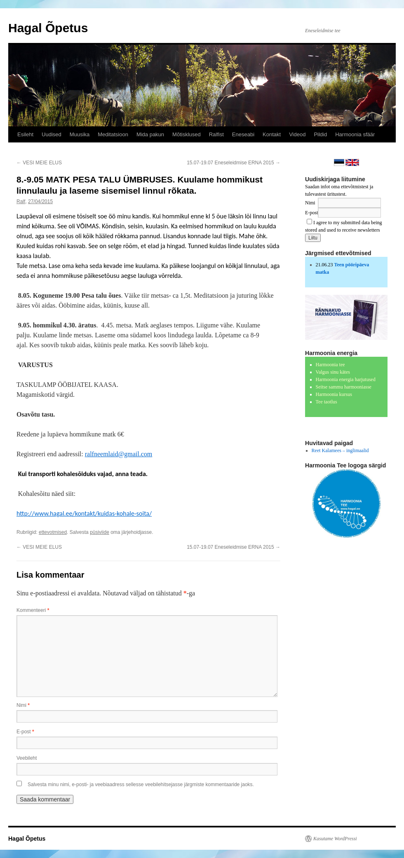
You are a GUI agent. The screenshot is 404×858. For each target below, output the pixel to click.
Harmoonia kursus (334, 394)
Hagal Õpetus (48, 28)
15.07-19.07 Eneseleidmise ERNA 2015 (233, 163)
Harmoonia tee (330, 364)
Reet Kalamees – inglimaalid (340, 450)
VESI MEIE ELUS (39, 163)
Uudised (51, 134)
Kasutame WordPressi (335, 838)
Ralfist (216, 134)
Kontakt (272, 134)
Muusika (79, 134)
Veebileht (26, 758)
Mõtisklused (186, 134)
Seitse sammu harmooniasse (343, 387)
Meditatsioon (113, 134)
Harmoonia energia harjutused (346, 379)
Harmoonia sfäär (355, 134)
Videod (297, 134)
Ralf (20, 201)
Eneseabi (243, 134)
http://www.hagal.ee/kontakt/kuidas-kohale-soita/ (84, 513)
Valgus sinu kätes (333, 372)
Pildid (320, 134)
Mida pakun (150, 134)
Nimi (23, 705)
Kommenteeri (32, 610)
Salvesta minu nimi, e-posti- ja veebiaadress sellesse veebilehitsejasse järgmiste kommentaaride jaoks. (141, 784)
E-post (25, 732)
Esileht (25, 134)
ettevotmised (53, 532)
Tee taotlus (326, 402)
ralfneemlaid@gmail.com (119, 453)
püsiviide (99, 532)
